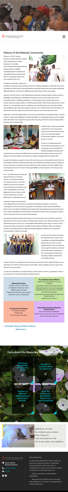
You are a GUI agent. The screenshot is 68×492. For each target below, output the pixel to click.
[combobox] (52, 6)
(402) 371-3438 (10, 468)
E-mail (7, 471)
